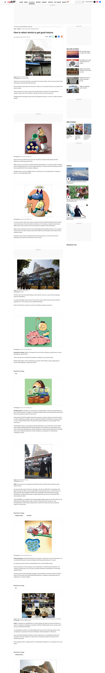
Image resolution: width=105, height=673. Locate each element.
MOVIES (38, 2)
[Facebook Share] (58, 36)
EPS (16, 373)
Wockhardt (29, 515)
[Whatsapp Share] (52, 36)
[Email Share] (49, 36)
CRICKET (44, 2)
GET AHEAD (57, 2)
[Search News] (83, 2)
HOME (21, 2)
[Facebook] (100, 2)
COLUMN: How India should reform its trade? (85, 61)
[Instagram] (97, 2)
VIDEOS (69, 166)
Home (15, 28)
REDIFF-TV (65, 2)
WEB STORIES (71, 122)
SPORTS (50, 2)
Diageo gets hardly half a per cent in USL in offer (85, 70)
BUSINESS (32, 2)
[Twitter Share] (55, 36)
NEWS (26, 2)
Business (19, 28)
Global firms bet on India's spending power (85, 79)
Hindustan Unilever (19, 654)
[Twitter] (94, 2)
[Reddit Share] (61, 36)
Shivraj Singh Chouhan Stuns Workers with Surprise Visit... (77, 200)
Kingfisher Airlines (19, 515)
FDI (16, 588)
